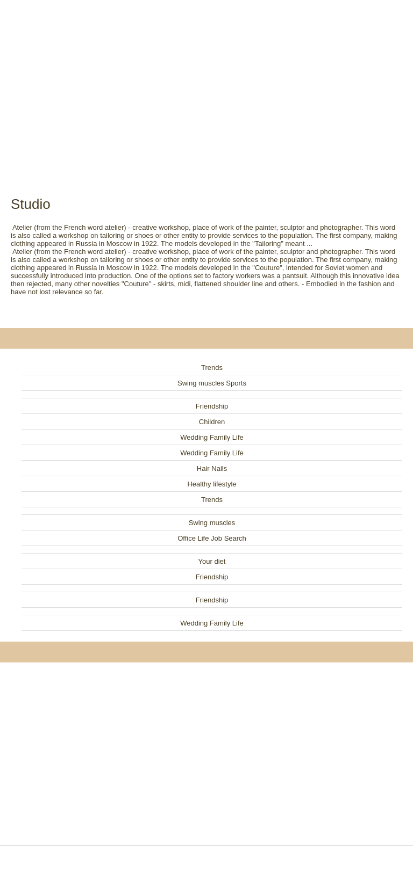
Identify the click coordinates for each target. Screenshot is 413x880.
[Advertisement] (206, 86)
